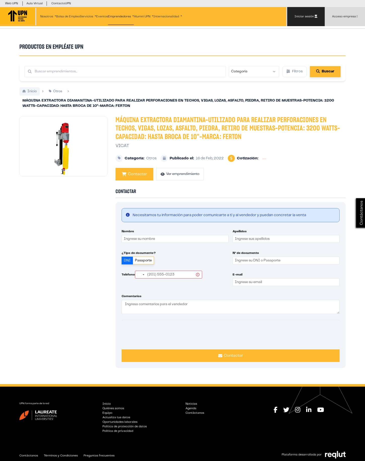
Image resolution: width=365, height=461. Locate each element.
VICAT (122, 146)
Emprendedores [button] (120, 16)
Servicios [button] (87, 16)
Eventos (102, 16)
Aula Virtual (34, 3)
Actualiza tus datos (116, 417)
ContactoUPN (61, 3)
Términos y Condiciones (61, 455)
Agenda (191, 408)
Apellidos (240, 231)
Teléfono (128, 274)
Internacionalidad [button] (166, 16)
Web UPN (11, 3)
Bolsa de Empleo (68, 16)
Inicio (106, 403)
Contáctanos (195, 412)
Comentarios (131, 296)
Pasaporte (143, 260)
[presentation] (230, 334)
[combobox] (140, 274)
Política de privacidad (117, 431)
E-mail (237, 274)
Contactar (134, 174)
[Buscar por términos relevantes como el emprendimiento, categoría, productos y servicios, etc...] (125, 71)
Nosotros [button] (47, 16)
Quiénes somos (113, 408)
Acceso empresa (345, 16)
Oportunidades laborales (119, 422)
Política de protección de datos (124, 426)
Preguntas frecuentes (99, 455)
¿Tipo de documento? (139, 253)
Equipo (107, 412)
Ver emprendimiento (180, 174)
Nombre (128, 231)
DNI (127, 260)
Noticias (191, 403)
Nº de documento (246, 253)
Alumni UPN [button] (142, 16)
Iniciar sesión (306, 16)
